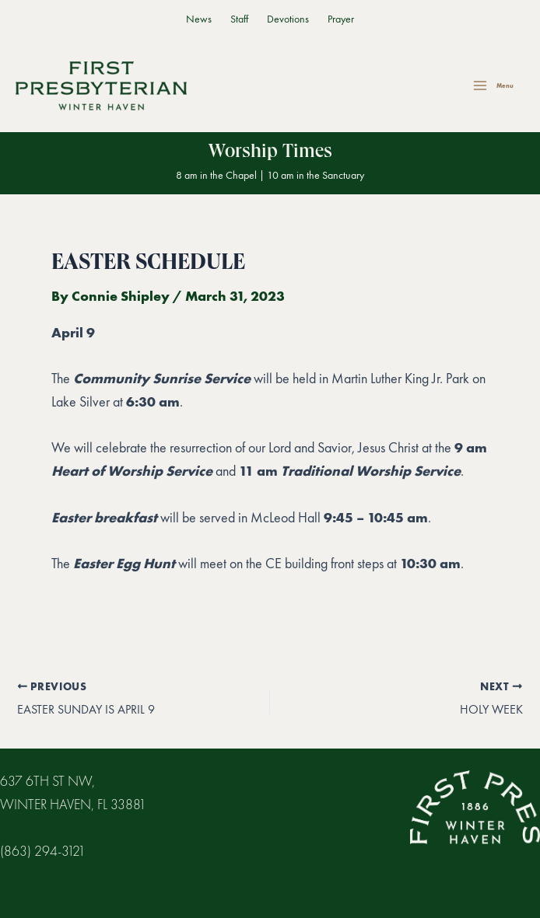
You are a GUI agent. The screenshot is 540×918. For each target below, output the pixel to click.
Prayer (341, 19)
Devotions (288, 19)
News (199, 19)
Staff (239, 19)
